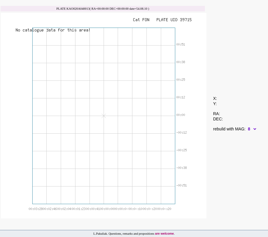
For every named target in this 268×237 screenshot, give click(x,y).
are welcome (164, 233)
